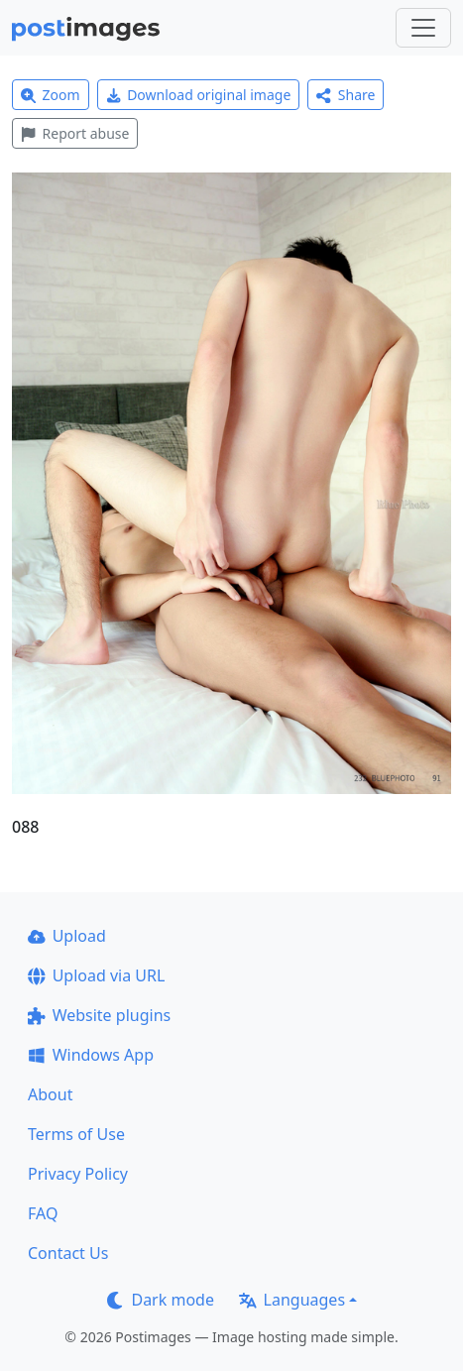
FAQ (43, 1213)
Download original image (198, 94)
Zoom (50, 94)
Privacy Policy (78, 1174)
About (50, 1094)
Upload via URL (96, 975)
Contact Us (68, 1253)
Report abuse (75, 133)
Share (345, 94)
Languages (292, 1300)
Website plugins (99, 1015)
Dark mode (160, 1300)
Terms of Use (76, 1134)
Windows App (91, 1055)
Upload (67, 936)
